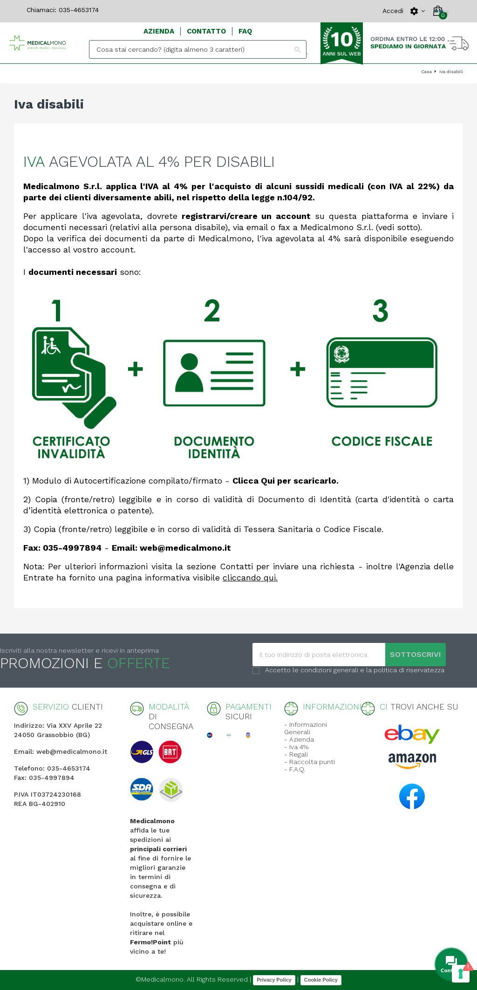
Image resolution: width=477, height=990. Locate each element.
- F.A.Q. (294, 769)
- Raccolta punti (309, 761)
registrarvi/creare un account (246, 216)
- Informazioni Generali (305, 728)
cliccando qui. (250, 577)
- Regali (296, 754)
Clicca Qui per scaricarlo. (285, 480)
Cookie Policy (321, 980)
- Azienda (299, 739)
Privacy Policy (274, 980)
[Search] (197, 49)
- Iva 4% (296, 747)
